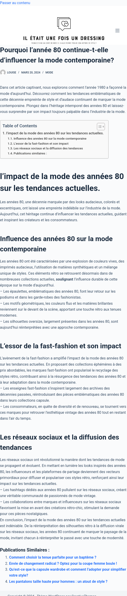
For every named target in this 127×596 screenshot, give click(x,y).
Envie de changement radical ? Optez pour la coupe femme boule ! (63, 563)
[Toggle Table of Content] (98, 126)
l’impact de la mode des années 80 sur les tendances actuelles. (55, 133)
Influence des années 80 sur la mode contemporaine (50, 138)
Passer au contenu (15, 3)
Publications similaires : (30, 153)
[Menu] (117, 31)
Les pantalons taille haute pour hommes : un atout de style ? (58, 581)
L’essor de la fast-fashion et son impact (41, 143)
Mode (49, 72)
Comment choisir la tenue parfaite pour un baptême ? (52, 557)
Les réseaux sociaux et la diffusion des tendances (48, 148)
